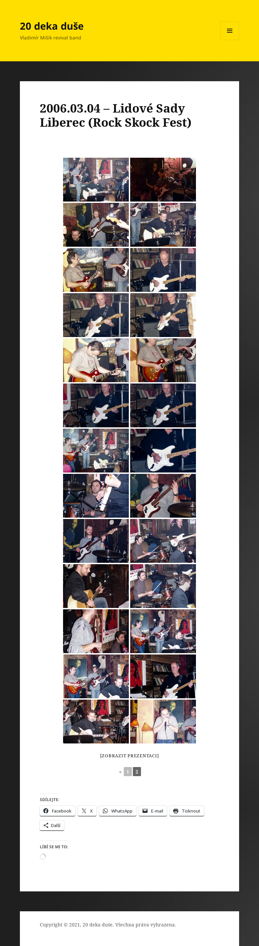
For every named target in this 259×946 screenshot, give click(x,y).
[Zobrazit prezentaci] (129, 756)
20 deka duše (52, 25)
